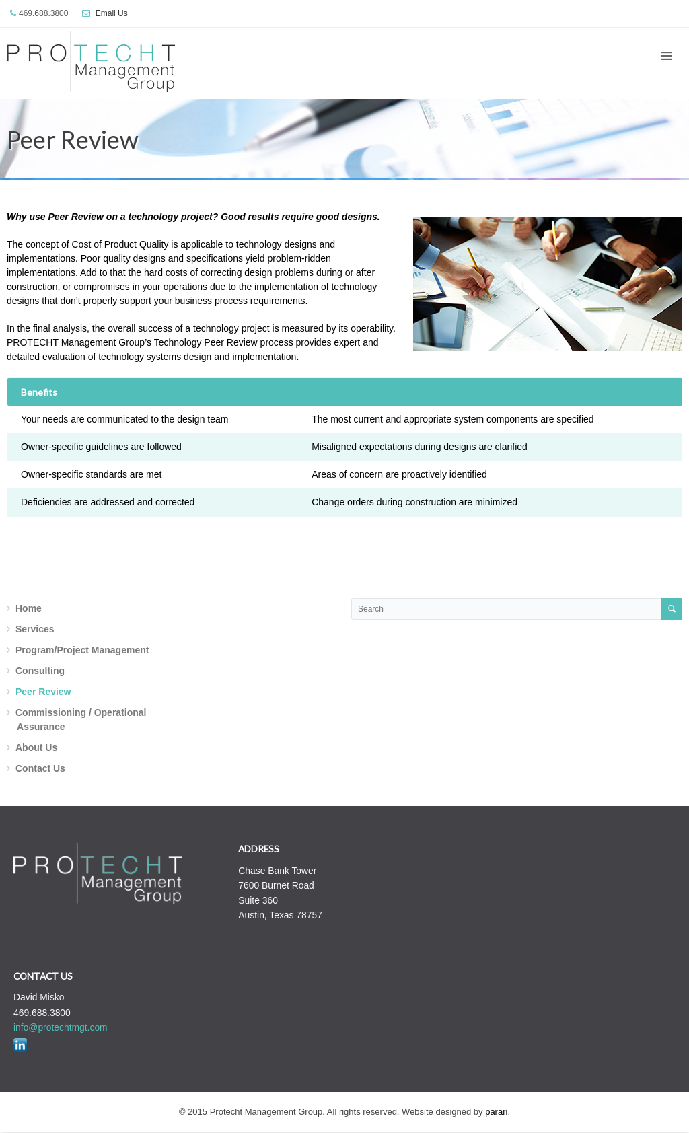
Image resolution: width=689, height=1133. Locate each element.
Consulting (40, 670)
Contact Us (40, 768)
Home (28, 608)
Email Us (112, 13)
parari (496, 1112)
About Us (36, 747)
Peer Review (43, 691)
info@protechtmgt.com (60, 1027)
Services (35, 629)
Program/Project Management (82, 650)
